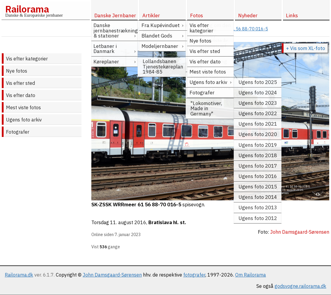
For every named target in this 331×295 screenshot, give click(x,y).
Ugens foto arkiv (24, 120)
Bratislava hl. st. (167, 222)
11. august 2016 (128, 222)
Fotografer (17, 132)
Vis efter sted (20, 83)
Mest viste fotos (23, 107)
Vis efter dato (20, 95)
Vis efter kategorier (27, 59)
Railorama (27, 9)
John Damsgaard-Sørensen (112, 275)
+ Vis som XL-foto (305, 48)
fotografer (194, 275)
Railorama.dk (19, 275)
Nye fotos (16, 71)
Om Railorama (250, 275)
